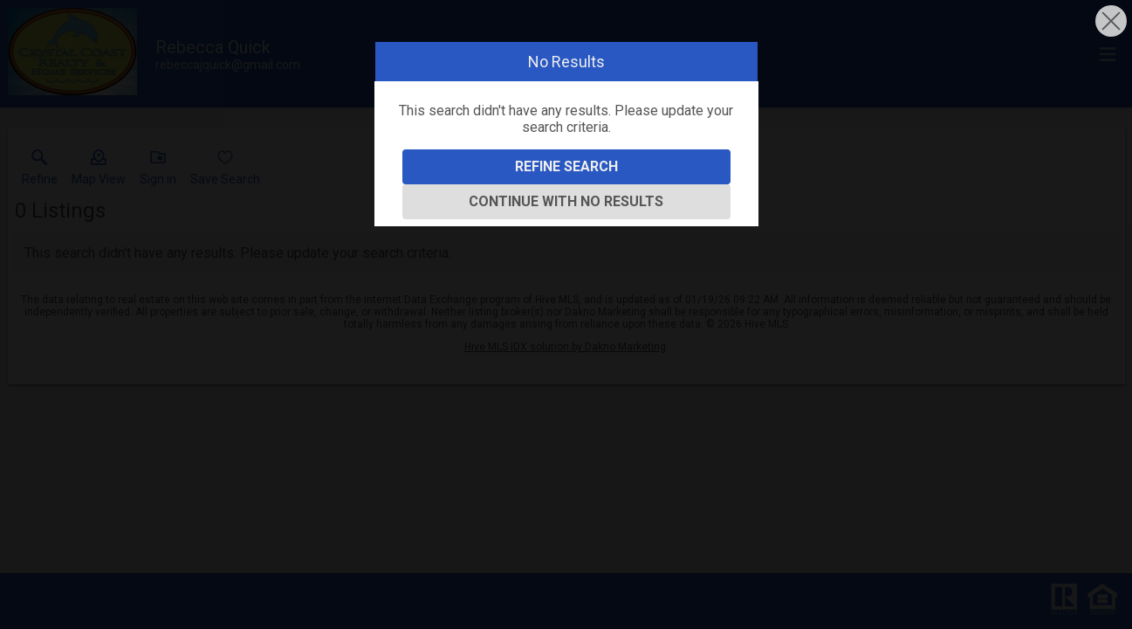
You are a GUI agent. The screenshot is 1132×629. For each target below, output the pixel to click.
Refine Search (566, 166)
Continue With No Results (566, 201)
